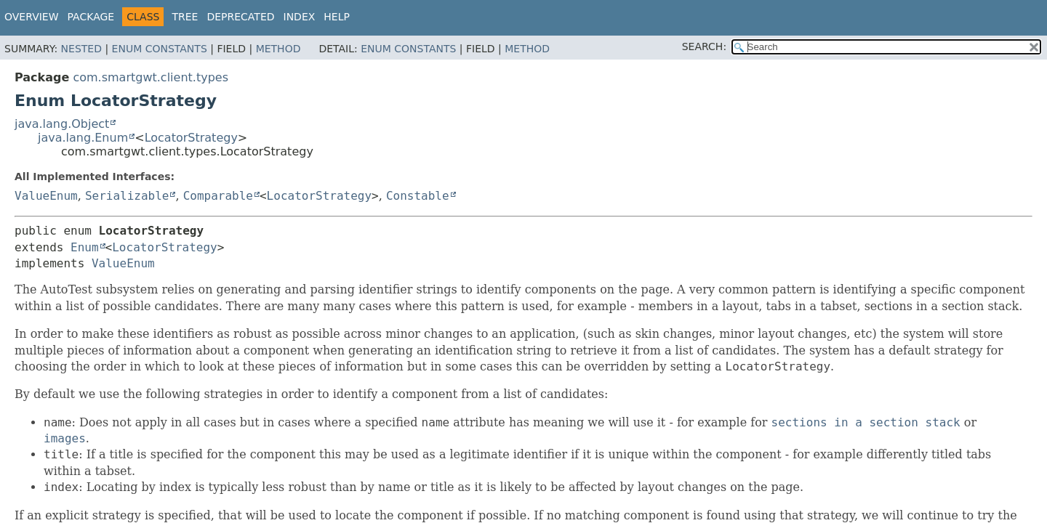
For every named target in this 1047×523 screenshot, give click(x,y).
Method (278, 48)
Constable (417, 196)
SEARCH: (704, 46)
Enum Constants (159, 48)
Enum (85, 247)
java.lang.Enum (83, 138)
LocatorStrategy (191, 138)
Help (337, 17)
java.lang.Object (62, 124)
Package (91, 17)
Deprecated (240, 17)
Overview (31, 17)
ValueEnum (46, 196)
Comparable (218, 196)
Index (300, 17)
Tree (185, 17)
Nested (81, 48)
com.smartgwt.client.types (150, 77)
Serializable (127, 196)
